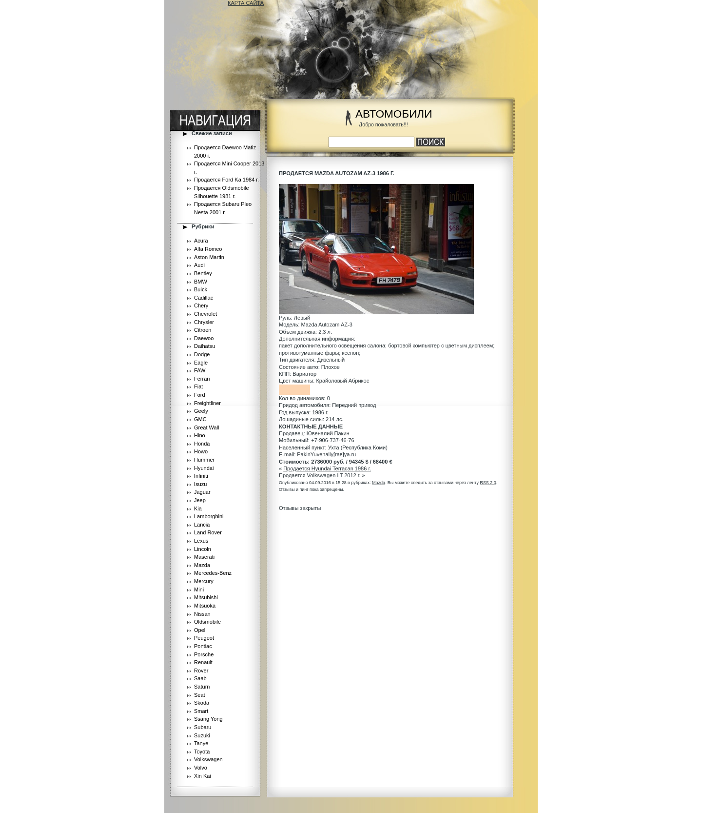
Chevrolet (205, 314)
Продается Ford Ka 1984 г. (226, 180)
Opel (199, 630)
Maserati (204, 557)
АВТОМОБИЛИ (393, 114)
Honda (202, 444)
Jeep (200, 500)
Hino (199, 435)
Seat (199, 695)
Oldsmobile (207, 622)
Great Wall (206, 427)
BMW (200, 282)
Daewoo (204, 338)
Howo (201, 451)
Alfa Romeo (208, 249)
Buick (200, 289)
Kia (198, 508)
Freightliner (207, 403)
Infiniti (201, 476)
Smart (201, 711)
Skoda (201, 703)
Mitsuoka (204, 606)
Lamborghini (209, 516)
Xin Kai (202, 776)
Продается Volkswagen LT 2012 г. (320, 475)
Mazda (202, 565)
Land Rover (208, 532)
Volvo (200, 768)
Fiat (198, 386)
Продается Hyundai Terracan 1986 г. (327, 468)
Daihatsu (204, 346)
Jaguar (202, 492)
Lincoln (202, 549)
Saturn (202, 687)
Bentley (203, 273)
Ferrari (202, 379)
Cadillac (203, 298)
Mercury (204, 581)
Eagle (201, 363)
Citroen (202, 330)
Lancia (202, 525)
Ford (199, 395)
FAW (199, 370)
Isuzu (200, 484)
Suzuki (202, 735)
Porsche (204, 654)
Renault (203, 662)
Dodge (202, 354)
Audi (199, 265)
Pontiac (203, 646)
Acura (201, 241)
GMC (200, 419)
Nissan (202, 614)
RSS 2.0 (488, 482)
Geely (201, 411)
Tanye (201, 743)
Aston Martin (209, 257)
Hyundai (204, 468)
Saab (200, 678)
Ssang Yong (208, 719)
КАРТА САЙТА (246, 3)
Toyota (202, 751)
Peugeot (204, 638)
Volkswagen (208, 759)
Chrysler (204, 322)
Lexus (201, 541)
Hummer (204, 460)
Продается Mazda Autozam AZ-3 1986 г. (336, 173)
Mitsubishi (206, 597)
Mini (199, 589)
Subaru (202, 727)
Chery (201, 305)
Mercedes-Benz (213, 573)
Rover (201, 670)
